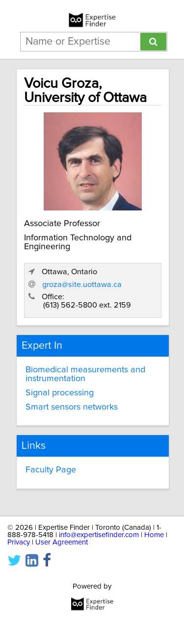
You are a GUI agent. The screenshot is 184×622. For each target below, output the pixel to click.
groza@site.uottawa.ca (82, 284)
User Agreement (61, 542)
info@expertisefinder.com (99, 535)
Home (154, 535)
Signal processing (60, 393)
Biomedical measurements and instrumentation (85, 374)
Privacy (18, 542)
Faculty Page (51, 470)
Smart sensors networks (72, 407)
